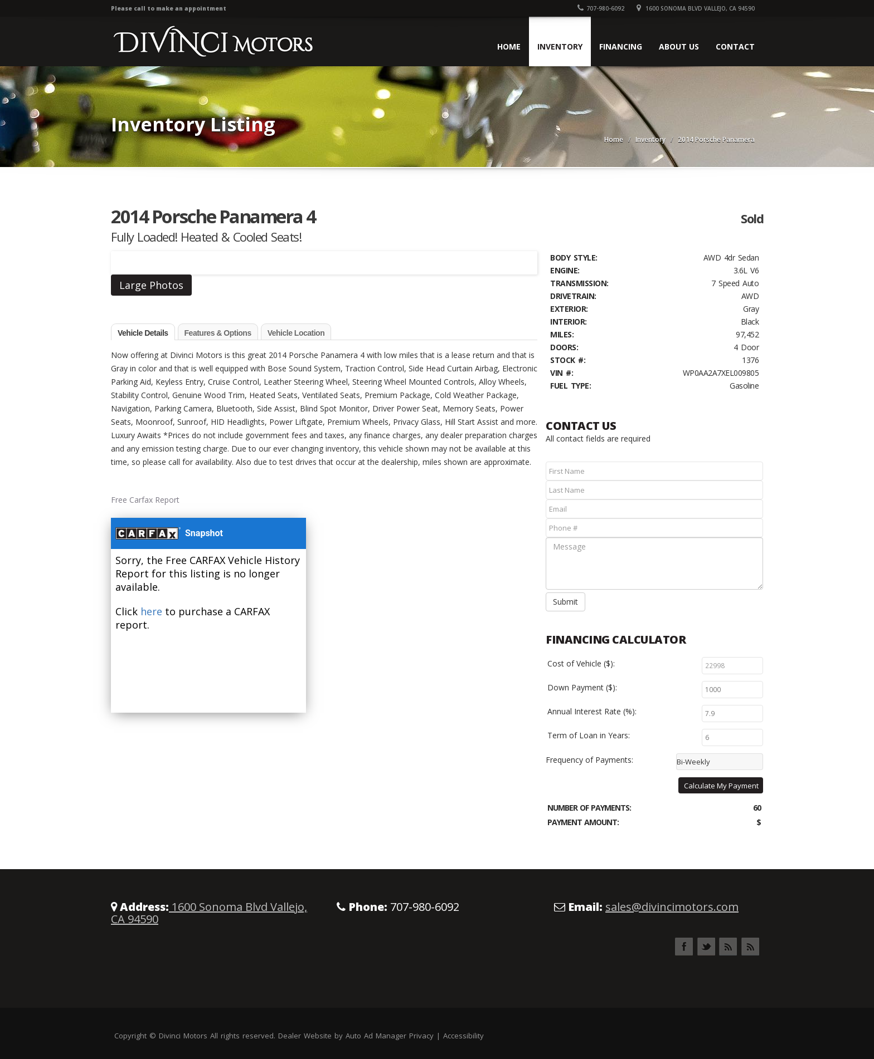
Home (509, 46)
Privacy (421, 1036)
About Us (679, 46)
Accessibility (463, 1036)
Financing (620, 46)
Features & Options (217, 333)
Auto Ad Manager (376, 1036)
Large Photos (151, 285)
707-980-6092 (600, 8)
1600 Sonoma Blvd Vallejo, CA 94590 (696, 8)
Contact (735, 46)
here (151, 611)
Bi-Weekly (693, 762)
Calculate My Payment (721, 786)
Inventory (559, 46)
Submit (565, 601)
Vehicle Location (296, 333)
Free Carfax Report (145, 499)
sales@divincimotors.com (672, 906)
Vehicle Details (143, 333)
